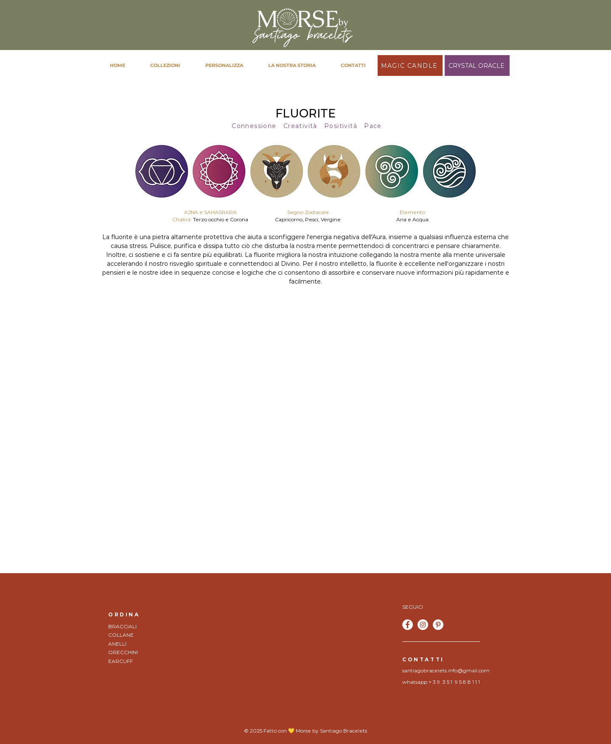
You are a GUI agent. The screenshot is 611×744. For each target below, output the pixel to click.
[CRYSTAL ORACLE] (477, 65)
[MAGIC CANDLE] (410, 65)
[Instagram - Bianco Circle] (423, 624)
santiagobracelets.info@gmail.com (446, 670)
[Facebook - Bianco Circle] (407, 624)
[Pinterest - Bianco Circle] (438, 624)
